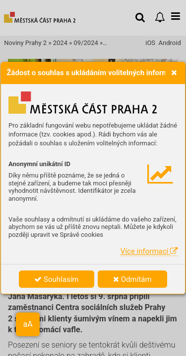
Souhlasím (56, 279)
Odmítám (132, 279)
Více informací (149, 251)
